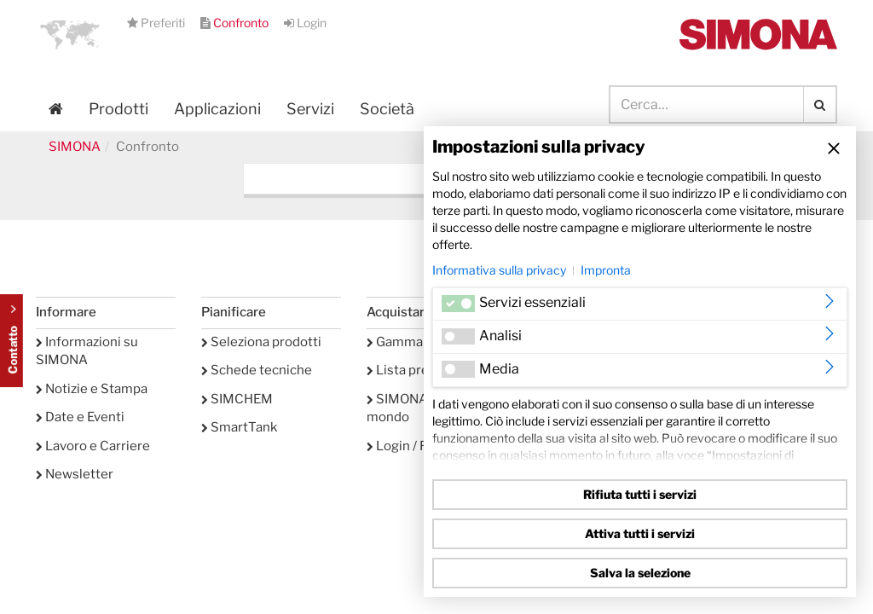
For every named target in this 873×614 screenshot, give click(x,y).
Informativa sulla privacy (499, 270)
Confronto (235, 22)
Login (305, 22)
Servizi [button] (310, 109)
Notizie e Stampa (91, 389)
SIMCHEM (237, 399)
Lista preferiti (413, 370)
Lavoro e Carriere (93, 446)
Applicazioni (217, 109)
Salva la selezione (640, 572)
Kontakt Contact (11, 340)
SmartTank (239, 427)
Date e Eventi (80, 417)
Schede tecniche (256, 370)
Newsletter (74, 474)
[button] (70, 34)
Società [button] (387, 109)
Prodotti (118, 109)
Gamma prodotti (421, 342)
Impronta (606, 270)
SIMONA (75, 146)
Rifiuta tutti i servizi (640, 494)
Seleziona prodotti (261, 342)
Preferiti (157, 22)
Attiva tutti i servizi (640, 533)
